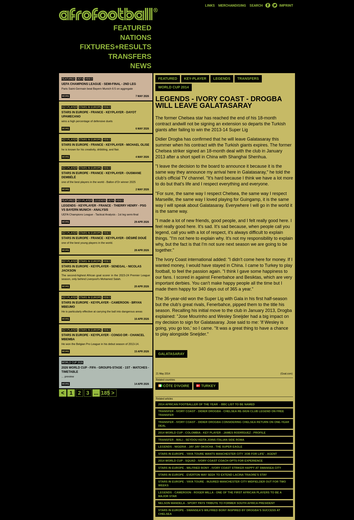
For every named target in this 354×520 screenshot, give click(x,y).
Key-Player (69, 107)
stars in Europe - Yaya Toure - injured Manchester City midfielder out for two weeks (222, 483)
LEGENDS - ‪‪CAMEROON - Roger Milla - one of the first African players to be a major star (220, 494)
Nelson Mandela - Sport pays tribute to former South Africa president (216, 503)
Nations (135, 37)
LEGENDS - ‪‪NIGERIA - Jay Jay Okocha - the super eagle (200, 446)
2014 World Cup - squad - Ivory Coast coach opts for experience (210, 460)
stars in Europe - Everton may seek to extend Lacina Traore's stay (212, 474)
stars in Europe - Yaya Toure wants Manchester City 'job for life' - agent (217, 453)
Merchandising (232, 5)
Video (88, 79)
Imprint (286, 5)
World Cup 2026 (72, 362)
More (65, 96)
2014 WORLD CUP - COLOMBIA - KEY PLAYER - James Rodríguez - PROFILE (212, 432)
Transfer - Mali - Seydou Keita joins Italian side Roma (201, 439)
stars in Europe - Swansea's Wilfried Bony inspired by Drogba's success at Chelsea (219, 512)
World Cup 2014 (173, 87)
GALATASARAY (171, 354)
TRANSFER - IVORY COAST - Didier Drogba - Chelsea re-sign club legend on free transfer (221, 413)
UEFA (80, 79)
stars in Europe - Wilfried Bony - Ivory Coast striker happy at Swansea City (219, 467)
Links (210, 5)
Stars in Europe (90, 107)
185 (105, 393)
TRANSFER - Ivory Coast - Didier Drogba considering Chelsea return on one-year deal (224, 424)
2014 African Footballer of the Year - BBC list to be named (206, 404)
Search (256, 5)
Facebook (268, 5)
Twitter (275, 5)
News (140, 66)
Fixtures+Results (115, 47)
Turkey (206, 386)
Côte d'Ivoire (174, 386)
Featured (132, 28)
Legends (100, 200)
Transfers (129, 56)
